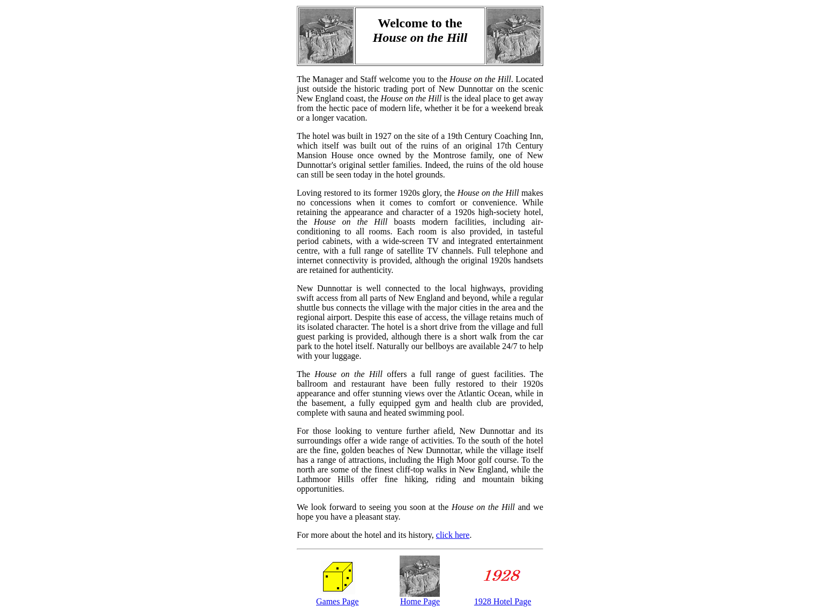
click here (453, 534)
